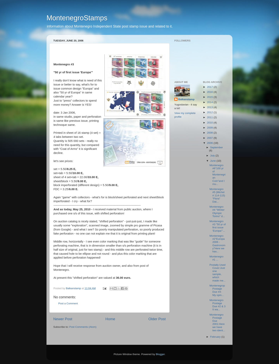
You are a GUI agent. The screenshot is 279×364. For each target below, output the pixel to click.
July (213, 155)
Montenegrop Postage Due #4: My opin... (217, 290)
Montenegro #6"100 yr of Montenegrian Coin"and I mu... (217, 174)
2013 (210, 107)
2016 (210, 92)
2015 (210, 97)
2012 (210, 112)
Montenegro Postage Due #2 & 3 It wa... (217, 305)
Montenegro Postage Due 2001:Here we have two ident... (217, 322)
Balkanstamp (186, 99)
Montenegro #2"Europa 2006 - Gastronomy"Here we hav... (217, 243)
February (215, 336)
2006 (210, 142)
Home (110, 319)
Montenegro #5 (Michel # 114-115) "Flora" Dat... (217, 195)
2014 (210, 102)
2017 (210, 86)
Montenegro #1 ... (216, 258)
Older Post (157, 319)
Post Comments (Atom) (82, 326)
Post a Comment (68, 303)
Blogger (160, 354)
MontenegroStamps (76, 18)
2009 (210, 127)
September (216, 147)
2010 (210, 122)
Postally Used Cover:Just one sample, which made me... (217, 272)
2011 (210, 117)
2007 (210, 137)
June (213, 160)
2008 (210, 132)
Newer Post (62, 319)
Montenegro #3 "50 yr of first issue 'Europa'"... (217, 226)
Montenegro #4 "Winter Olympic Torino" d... (217, 211)
